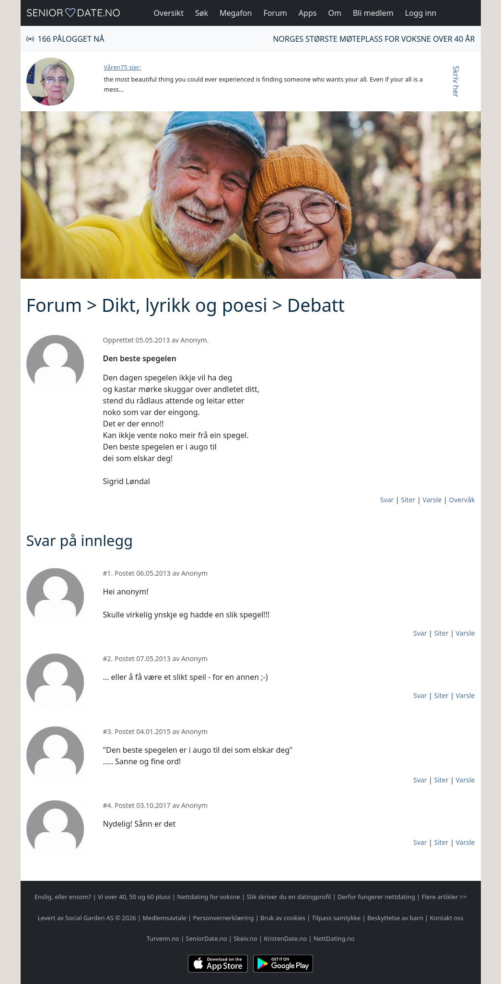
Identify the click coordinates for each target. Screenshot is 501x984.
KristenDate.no (285, 938)
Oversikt (169, 13)
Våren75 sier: (122, 67)
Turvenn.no (163, 938)
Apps (308, 13)
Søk (201, 13)
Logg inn (421, 13)
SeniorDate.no (206, 938)
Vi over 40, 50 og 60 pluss (134, 896)
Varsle (432, 499)
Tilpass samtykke (336, 917)
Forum (275, 13)
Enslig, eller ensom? (63, 896)
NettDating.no (334, 938)
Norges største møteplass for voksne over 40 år (374, 39)
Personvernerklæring (223, 917)
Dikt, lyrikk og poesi (185, 305)
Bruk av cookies (282, 917)
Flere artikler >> (444, 896)
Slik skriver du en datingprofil (289, 896)
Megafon (236, 13)
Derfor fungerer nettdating (376, 896)
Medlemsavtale (164, 917)
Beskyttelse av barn (395, 917)
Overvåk (462, 499)
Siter (408, 499)
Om (334, 13)
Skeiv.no (245, 938)
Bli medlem (373, 13)
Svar (387, 499)
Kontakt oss (446, 917)
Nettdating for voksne (208, 896)
